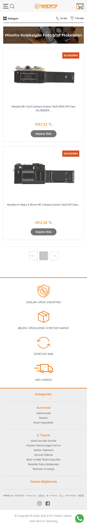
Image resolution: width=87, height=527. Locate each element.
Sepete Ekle (43, 133)
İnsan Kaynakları (44, 422)
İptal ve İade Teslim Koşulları (43, 459)
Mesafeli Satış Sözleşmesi (43, 464)
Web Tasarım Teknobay (43, 521)
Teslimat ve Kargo (43, 469)
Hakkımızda (43, 413)
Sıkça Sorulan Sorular (43, 440)
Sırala (63, 18)
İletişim (43, 417)
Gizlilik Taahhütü (43, 450)
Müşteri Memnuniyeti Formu (43, 445)
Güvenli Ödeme (43, 454)
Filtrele (79, 18)
